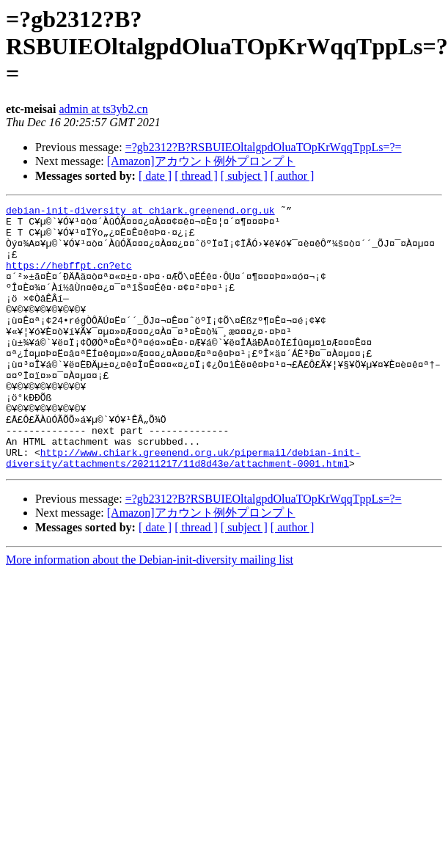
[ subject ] (244, 176)
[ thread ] (196, 176)
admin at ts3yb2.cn (103, 109)
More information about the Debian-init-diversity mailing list (149, 612)
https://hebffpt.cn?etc (69, 278)
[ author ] (293, 176)
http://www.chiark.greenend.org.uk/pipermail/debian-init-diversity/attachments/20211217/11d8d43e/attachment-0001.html (183, 509)
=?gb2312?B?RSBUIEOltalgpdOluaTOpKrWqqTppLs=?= (263, 147)
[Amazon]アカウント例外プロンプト (201, 161)
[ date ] (155, 176)
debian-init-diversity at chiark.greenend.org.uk (140, 212)
